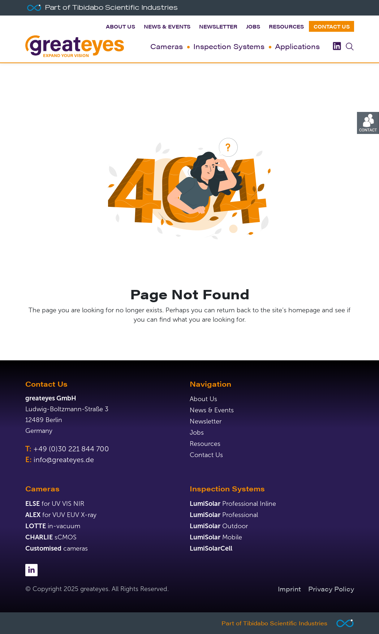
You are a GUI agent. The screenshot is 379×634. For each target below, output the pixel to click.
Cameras (166, 46)
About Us (120, 26)
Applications (297, 46)
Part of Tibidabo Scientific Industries (274, 623)
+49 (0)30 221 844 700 (71, 448)
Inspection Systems (228, 46)
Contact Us (332, 26)
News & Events (167, 26)
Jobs (253, 26)
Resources (286, 26)
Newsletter (218, 26)
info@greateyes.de (64, 459)
